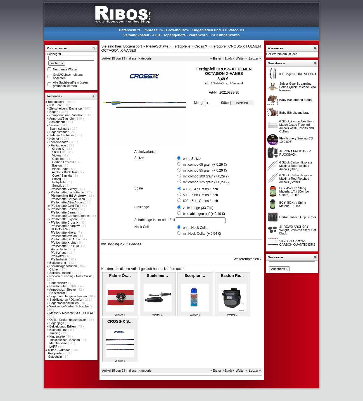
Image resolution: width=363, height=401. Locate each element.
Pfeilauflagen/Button (63, 266)
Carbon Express (63, 162)
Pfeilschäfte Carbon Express (71, 215)
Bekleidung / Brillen (63, 326)
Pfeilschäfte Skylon (64, 219)
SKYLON (59, 152)
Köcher (54, 138)
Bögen (54, 111)
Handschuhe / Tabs (63, 286)
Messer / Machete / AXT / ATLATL (72, 313)
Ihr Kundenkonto (225, 35)
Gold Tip (58, 158)
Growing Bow (177, 30)
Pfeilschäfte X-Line (64, 242)
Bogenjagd (57, 323)
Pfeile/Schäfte (59, 142)
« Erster (215, 58)
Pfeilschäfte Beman (64, 212)
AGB (156, 35)
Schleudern (57, 122)
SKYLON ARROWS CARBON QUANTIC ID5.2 (297, 242)
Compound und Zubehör (66, 115)
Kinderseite (57, 336)
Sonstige (58, 185)
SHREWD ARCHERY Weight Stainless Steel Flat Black (297, 230)
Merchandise (58, 343)
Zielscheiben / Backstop (66, 108)
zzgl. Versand (234, 83)
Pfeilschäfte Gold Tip (65, 205)
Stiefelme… (157, 275)
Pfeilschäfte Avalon (64, 236)
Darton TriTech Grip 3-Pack (298, 217)
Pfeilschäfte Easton (64, 209)
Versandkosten (136, 35)
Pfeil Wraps (59, 252)
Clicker (54, 269)
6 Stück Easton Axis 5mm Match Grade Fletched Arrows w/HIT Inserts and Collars (296, 126)
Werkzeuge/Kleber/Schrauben (70, 306)
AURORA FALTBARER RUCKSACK (295, 153)
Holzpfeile (59, 182)
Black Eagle (60, 168)
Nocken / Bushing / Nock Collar (71, 276)
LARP (53, 346)
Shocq (57, 179)
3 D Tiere (56, 105)
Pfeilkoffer (58, 256)
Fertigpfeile (59, 145)
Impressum (153, 30)
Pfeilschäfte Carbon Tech (68, 199)
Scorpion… (194, 275)
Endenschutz (58, 282)
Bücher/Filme (58, 329)
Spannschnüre (59, 128)
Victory (57, 155)
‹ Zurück (228, 58)
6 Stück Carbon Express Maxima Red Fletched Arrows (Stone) (296, 179)
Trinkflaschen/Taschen (64, 339)
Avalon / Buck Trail (65, 172)
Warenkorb (198, 35)
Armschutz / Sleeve (63, 289)
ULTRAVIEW (60, 229)
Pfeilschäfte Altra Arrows (68, 202)
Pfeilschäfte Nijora (64, 232)
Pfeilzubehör (60, 259)
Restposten (56, 353)
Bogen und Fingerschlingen (68, 296)
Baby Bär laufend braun (295, 99)
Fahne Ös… (120, 275)
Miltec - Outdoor (59, 350)
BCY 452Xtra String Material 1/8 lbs (292, 204)
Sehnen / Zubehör (62, 135)
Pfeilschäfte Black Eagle (68, 192)
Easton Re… (232, 275)
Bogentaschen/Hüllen (64, 303)
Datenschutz (129, 30)
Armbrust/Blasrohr (62, 118)
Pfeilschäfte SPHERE (66, 246)
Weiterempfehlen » (248, 259)
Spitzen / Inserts (60, 272)
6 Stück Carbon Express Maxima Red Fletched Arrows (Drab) (296, 166)
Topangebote (174, 35)
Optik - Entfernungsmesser (68, 319)
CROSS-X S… (120, 321)
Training (55, 333)
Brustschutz (58, 293)
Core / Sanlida (62, 175)
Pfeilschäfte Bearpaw (65, 225)
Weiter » (241, 58)
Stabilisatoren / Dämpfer (66, 299)
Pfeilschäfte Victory (64, 189)
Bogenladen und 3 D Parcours (218, 30)
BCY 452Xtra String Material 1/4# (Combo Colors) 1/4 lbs (294, 191)
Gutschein (55, 356)
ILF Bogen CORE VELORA (298, 74)
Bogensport (56, 101)
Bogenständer (59, 132)
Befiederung (58, 262)
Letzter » (255, 58)
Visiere (54, 125)
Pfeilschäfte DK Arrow (66, 239)
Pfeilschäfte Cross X (65, 222)
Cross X (200, 46)
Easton (57, 165)
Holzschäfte (59, 249)
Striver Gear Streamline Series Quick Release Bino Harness (297, 87)
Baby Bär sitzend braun (295, 112)
